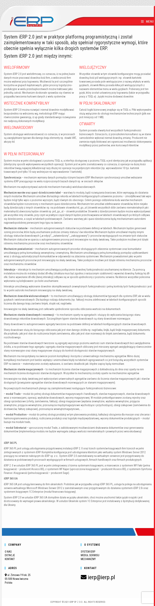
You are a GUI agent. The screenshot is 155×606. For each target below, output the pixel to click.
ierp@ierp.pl (98, 577)
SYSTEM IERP (88, 551)
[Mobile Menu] (147, 21)
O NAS (8, 551)
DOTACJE (10, 555)
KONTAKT (10, 559)
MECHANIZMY (88, 559)
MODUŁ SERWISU (90, 555)
